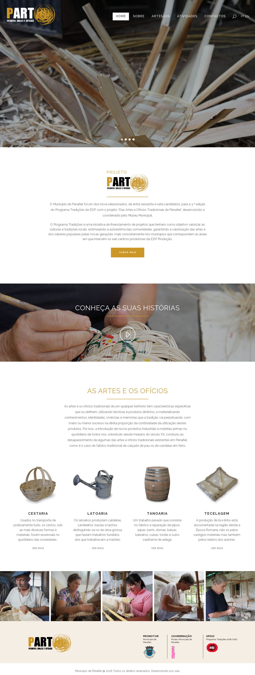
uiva (177, 670)
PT (243, 16)
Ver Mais (38, 548)
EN (247, 16)
